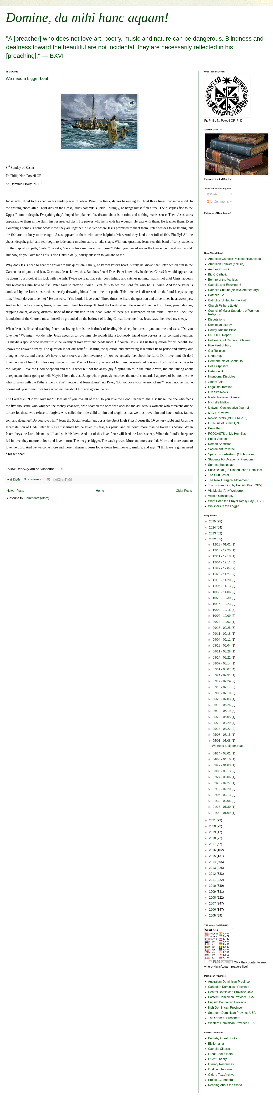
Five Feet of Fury (219, 345)
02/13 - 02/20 (222, 789)
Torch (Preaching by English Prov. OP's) (235, 485)
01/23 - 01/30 (222, 806)
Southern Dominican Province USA (232, 1012)
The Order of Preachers (224, 1017)
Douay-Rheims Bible (222, 330)
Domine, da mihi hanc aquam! (87, 17)
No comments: (33, 479)
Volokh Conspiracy (220, 495)
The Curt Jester (218, 475)
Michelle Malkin (218, 402)
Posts (212, 194)
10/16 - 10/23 (222, 604)
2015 (213, 856)
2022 (213, 539)
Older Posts (184, 490)
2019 (213, 832)
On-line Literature (220, 1069)
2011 (213, 879)
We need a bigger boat (27, 78)
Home (100, 490)
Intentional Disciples (221, 376)
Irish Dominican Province (225, 1007)
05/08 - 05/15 (222, 734)
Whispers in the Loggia (223, 506)
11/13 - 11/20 (222, 580)
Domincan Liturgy (220, 324)
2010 (213, 885)
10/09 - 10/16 (222, 609)
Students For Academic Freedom (230, 459)
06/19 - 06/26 (222, 705)
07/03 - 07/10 (222, 693)
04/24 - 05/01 (222, 753)
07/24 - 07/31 (222, 675)
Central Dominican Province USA (230, 992)
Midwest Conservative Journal (228, 407)
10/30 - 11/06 (222, 592)
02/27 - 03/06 (222, 777)
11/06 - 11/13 (222, 586)
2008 (213, 897)
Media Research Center (224, 397)
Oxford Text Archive (221, 1074)
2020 (213, 826)
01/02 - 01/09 (222, 813)
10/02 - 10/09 (222, 615)
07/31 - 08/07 (222, 669)
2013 (213, 867)
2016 (213, 850)
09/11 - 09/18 (222, 633)
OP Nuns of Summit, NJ (224, 423)
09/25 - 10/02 (222, 621)
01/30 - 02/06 (222, 801)
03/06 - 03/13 (222, 771)
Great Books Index (220, 1054)
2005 (213, 915)
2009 (213, 891)
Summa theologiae (220, 464)
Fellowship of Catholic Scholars (229, 340)
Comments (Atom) (36, 498)
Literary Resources (221, 1064)
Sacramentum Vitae (221, 449)
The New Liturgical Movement (228, 480)
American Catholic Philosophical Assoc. (235, 258)
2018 (213, 838)
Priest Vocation (218, 438)
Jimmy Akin (216, 381)
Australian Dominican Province (229, 981)
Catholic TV (216, 295)
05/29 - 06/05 (222, 717)
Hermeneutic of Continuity (225, 361)
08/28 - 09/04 (222, 645)
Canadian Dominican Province (228, 986)
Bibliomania (216, 1043)
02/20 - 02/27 (222, 783)
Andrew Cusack (218, 269)
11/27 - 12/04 (222, 568)
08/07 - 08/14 (222, 663)
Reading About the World (225, 1085)
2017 (213, 844)
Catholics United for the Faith (227, 300)
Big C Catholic (217, 274)
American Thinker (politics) (226, 264)
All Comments (218, 201)
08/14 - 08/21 (222, 657)
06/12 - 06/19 (222, 711)
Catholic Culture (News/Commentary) (233, 290)
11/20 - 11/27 (222, 574)
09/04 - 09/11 (222, 639)
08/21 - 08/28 (222, 651)
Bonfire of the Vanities (223, 279)
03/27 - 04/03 (222, 765)
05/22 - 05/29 (222, 723)
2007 (213, 903)
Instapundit (215, 371)
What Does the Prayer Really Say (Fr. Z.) (236, 501)
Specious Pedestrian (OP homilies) (231, 454)
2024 (213, 527)
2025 (213, 521)
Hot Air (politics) (218, 366)
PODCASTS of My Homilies (227, 433)
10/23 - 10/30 (222, 598)
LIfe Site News (218, 392)
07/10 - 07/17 (222, 687)
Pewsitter (214, 428)
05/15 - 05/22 (222, 728)
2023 (213, 533)
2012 (213, 873)
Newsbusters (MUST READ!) (227, 418)
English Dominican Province (227, 1002)
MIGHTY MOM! (218, 413)
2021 (213, 820)
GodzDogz (215, 355)
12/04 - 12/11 (222, 562)
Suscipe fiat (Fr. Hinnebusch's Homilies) (235, 470)
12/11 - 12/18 (222, 556)
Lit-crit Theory (217, 1059)
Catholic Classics (219, 1048)
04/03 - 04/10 (222, 759)
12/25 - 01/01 (222, 544)
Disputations (216, 319)
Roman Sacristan (220, 444)
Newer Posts (15, 490)
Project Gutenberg (220, 1079)
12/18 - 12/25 (222, 550)
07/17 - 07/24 (222, 681)
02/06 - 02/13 (222, 795)
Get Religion (216, 350)
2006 (213, 909)
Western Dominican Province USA (231, 1023)
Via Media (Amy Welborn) (225, 490)
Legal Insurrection (220, 387)
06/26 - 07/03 (222, 699)
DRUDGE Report (219, 335)
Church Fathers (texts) (223, 305)
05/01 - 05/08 (222, 740)
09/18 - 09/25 (222, 627)
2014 (213, 862)
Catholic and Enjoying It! (224, 284)
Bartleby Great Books (222, 1038)
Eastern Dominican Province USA (231, 997)
